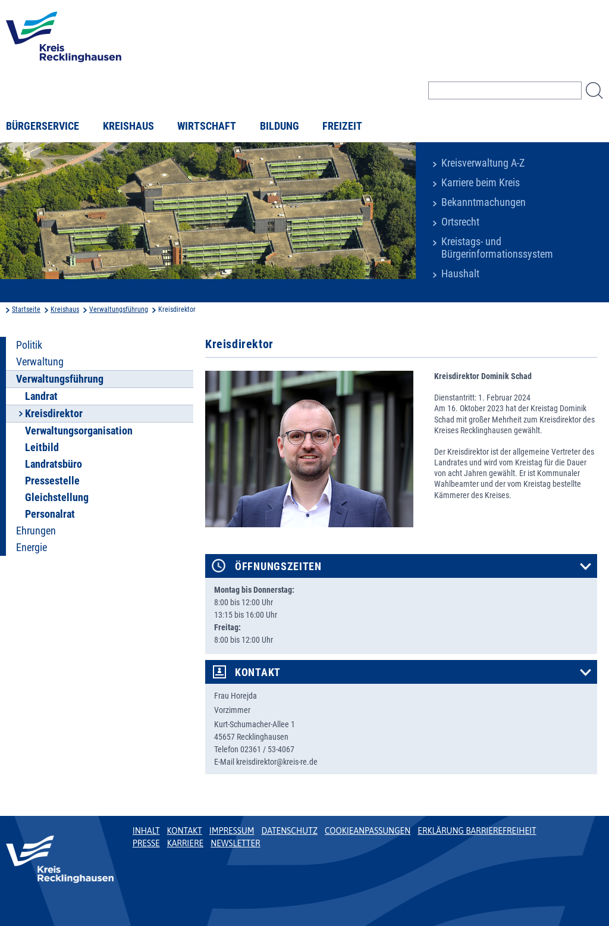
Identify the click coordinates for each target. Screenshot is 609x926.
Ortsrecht (460, 222)
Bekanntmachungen (483, 202)
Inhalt (146, 831)
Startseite (26, 309)
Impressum (232, 831)
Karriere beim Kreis (480, 183)
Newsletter (235, 843)
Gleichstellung (57, 497)
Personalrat (50, 514)
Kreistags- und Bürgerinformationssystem (497, 248)
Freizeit (342, 126)
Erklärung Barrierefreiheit (476, 831)
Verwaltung (40, 362)
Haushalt (460, 274)
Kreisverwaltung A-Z (483, 163)
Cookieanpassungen (367, 831)
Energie (31, 547)
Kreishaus (128, 126)
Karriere (185, 843)
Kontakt (258, 672)
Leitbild (42, 447)
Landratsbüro (53, 464)
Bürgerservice (42, 126)
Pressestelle (52, 481)
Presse (146, 843)
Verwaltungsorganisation (79, 431)
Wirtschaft (206, 126)
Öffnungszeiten (278, 567)
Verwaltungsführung (118, 309)
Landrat (41, 396)
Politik (29, 345)
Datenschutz (289, 831)
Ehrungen (36, 531)
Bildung (279, 126)
